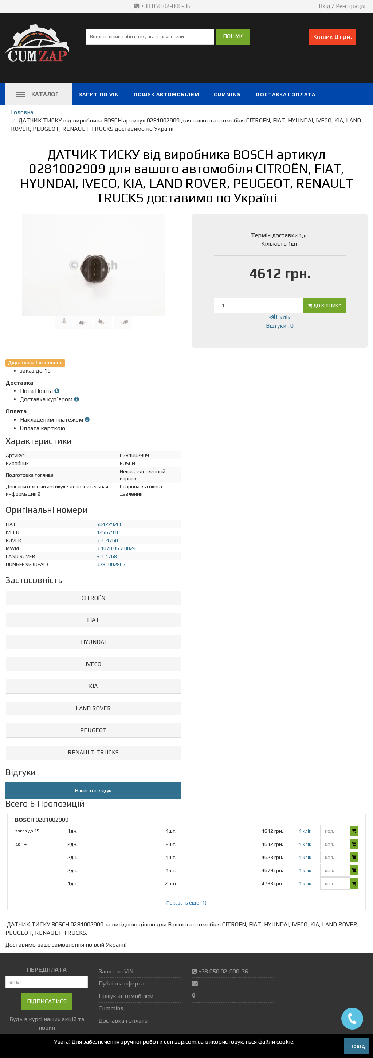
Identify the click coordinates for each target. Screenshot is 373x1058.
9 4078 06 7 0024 (116, 548)
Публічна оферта (121, 983)
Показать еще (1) (186, 903)
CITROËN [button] (93, 597)
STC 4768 (107, 540)
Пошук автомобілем (166, 94)
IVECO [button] (93, 664)
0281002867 (111, 564)
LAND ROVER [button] (93, 708)
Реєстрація (350, 6)
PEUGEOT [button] (93, 730)
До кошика (324, 305)
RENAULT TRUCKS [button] (93, 752)
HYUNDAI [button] (93, 642)
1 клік (280, 317)
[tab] (93, 598)
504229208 (110, 524)
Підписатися (47, 1001)
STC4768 (107, 556)
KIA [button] (93, 686)
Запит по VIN (99, 94)
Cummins (227, 94)
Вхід (324, 6)
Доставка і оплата (285, 94)
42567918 (108, 532)
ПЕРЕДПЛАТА (47, 969)
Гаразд (357, 1046)
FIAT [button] (93, 619)
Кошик (332, 36)
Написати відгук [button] (93, 790)
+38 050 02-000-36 (163, 6)
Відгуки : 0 (280, 325)
